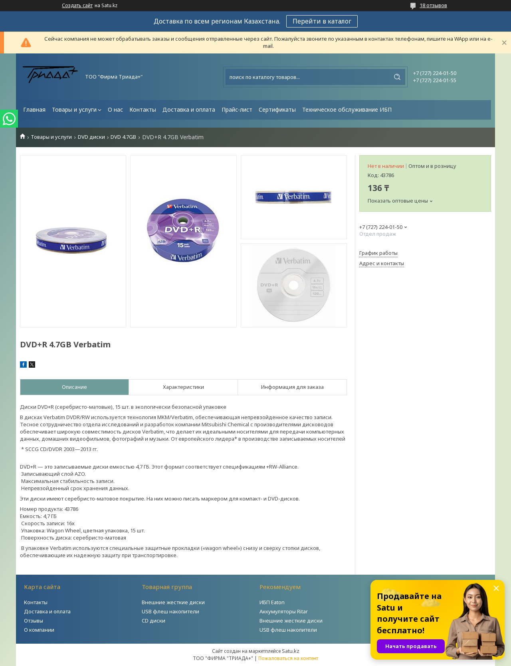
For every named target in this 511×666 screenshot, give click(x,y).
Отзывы (33, 620)
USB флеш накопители (170, 611)
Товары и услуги (74, 109)
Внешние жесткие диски (173, 602)
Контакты (142, 109)
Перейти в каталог (322, 21)
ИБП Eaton (272, 602)
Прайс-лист (237, 109)
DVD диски (91, 137)
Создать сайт (77, 5)
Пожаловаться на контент (288, 658)
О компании (39, 629)
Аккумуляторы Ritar (283, 611)
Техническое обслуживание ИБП (347, 109)
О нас (115, 109)
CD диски (153, 620)
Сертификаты (277, 109)
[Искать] (397, 77)
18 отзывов (433, 5)
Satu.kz (290, 650)
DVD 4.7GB (123, 137)
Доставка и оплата (188, 109)
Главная (34, 109)
